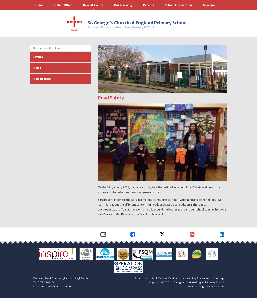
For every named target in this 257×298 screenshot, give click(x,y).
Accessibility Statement (196, 278)
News (63, 48)
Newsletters (42, 78)
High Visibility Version (164, 278)
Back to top (141, 278)
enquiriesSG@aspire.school (56, 286)
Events (38, 57)
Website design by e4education (206, 286)
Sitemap (219, 278)
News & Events (50, 48)
